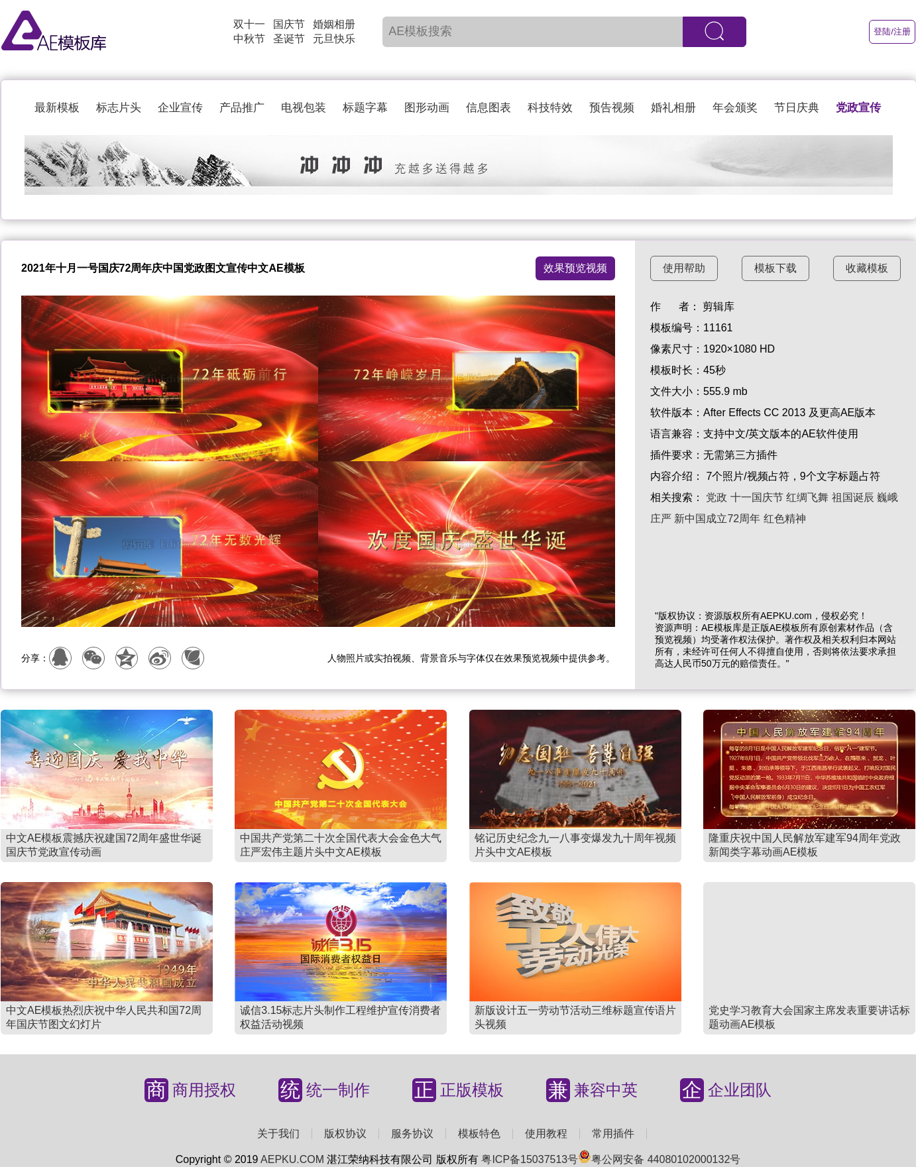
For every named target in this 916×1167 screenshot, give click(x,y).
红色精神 (785, 518)
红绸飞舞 (807, 497)
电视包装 (303, 107)
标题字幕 (365, 107)
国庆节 (289, 24)
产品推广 (241, 107)
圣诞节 (289, 38)
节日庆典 (796, 107)
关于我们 (278, 1133)
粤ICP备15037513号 (529, 1159)
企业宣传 (180, 107)
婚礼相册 (673, 107)
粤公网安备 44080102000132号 (659, 1159)
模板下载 (775, 268)
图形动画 (426, 107)
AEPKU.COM (292, 1159)
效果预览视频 (575, 268)
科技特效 (550, 107)
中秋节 (249, 38)
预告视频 (611, 107)
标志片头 (118, 107)
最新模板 (57, 107)
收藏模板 (867, 268)
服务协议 (412, 1133)
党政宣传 (858, 107)
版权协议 (345, 1133)
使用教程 (546, 1133)
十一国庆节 (756, 497)
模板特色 (479, 1133)
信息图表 (488, 107)
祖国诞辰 (853, 497)
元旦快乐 (334, 38)
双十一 (249, 24)
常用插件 (613, 1133)
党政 (716, 497)
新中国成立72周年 (717, 518)
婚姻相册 (334, 24)
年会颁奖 (735, 107)
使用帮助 (684, 268)
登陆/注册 (892, 31)
